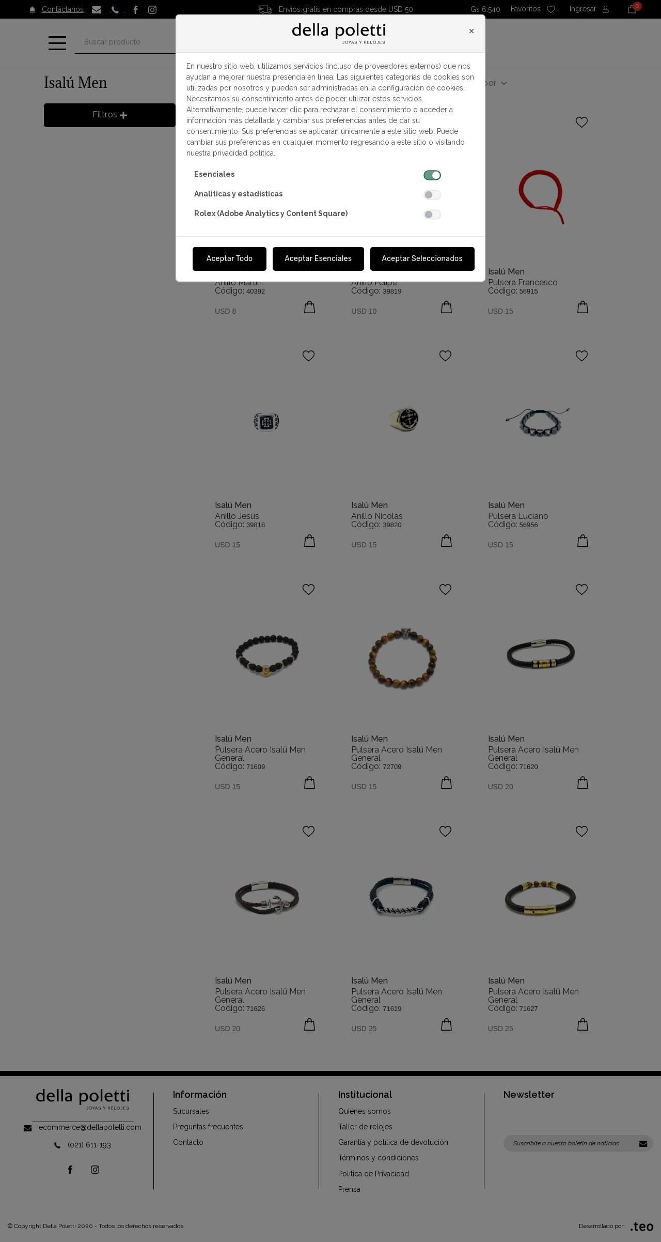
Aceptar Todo (230, 258)
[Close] (471, 31)
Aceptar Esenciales (318, 258)
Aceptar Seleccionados (422, 258)
